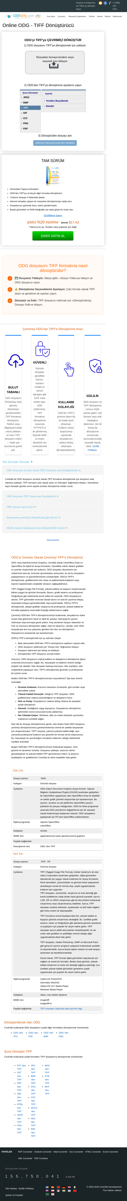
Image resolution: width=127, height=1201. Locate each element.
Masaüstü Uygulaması (77, 16)
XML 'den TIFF (19, 1097)
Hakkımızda (117, 16)
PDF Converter (25, 1152)
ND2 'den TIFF (33, 1122)
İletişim (107, 16)
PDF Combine (41, 1158)
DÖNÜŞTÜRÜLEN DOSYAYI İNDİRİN (55, 143)
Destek (100, 16)
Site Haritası (11, 1188)
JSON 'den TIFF (20, 1118)
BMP (25, 102)
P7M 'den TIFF (47, 1079)
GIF (25, 113)
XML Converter (25, 1158)
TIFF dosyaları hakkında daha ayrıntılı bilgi (61, 1008)
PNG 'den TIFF (19, 1129)
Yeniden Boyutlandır (57, 100)
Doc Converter (76, 1152)
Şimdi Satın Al (53, 236)
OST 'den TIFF (19, 1076)
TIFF (25, 107)
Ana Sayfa (51, 16)
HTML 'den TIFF (20, 1108)
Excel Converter (110, 1152)
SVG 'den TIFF (33, 1090)
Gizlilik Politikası (26, 1188)
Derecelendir (53, 540)
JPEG (26, 97)
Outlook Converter (43, 1152)
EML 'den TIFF (33, 1132)
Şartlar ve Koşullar (14, 1195)
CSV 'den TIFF (33, 1101)
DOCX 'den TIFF (34, 1111)
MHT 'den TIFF (47, 1090)
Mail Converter (61, 1152)
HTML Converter (93, 1152)
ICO (25, 118)
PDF (25, 128)
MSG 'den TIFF (47, 1069)
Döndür (50, 106)
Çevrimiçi (61, 16)
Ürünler (92, 16)
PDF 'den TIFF (19, 1086)
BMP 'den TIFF (33, 1079)
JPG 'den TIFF (33, 1069)
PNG (25, 123)
